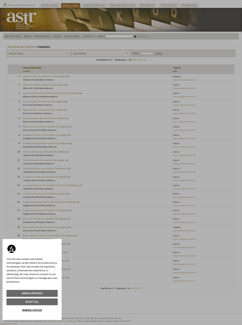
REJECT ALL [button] (32, 301)
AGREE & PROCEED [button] (32, 293)
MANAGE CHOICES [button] (32, 310)
